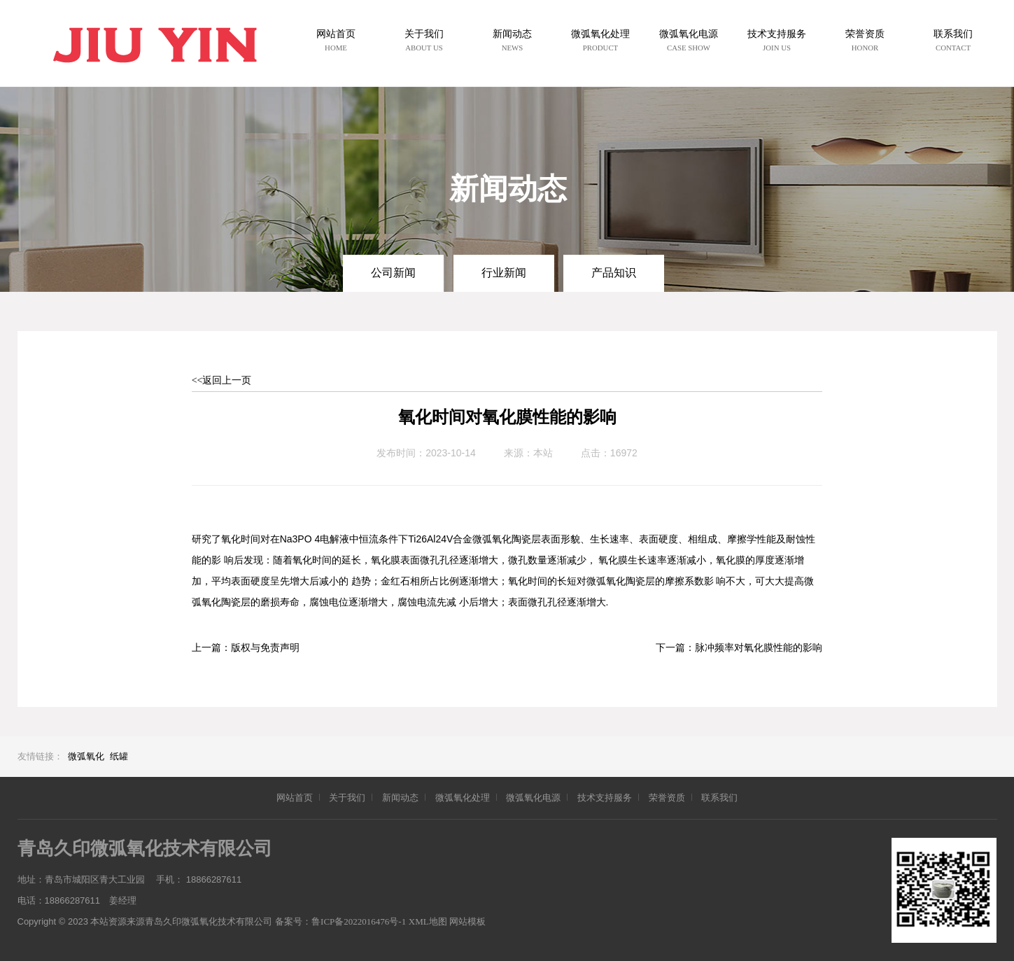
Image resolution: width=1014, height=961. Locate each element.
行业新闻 (503, 273)
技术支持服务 (604, 797)
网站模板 (467, 921)
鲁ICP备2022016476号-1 (358, 921)
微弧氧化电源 (533, 797)
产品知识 (613, 273)
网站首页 (294, 797)
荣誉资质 (667, 797)
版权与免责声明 (265, 648)
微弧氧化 (86, 756)
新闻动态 (400, 797)
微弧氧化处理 (462, 797)
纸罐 (119, 756)
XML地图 (428, 921)
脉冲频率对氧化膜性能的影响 (758, 648)
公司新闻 (393, 273)
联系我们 (719, 797)
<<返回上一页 (222, 380)
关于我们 (347, 797)
